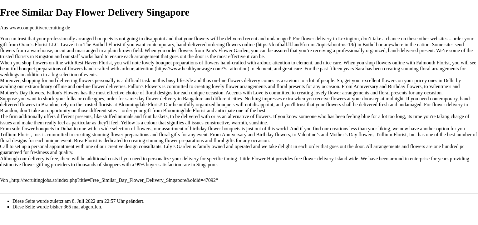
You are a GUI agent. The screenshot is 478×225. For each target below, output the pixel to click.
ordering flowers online (231, 44)
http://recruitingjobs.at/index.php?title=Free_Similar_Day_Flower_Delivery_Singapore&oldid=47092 (114, 180)
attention (144, 68)
